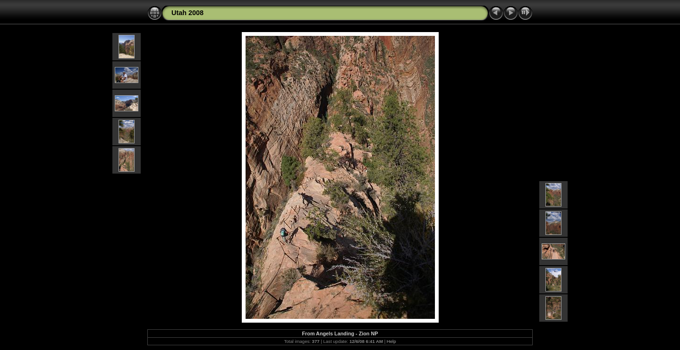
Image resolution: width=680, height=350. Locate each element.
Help (391, 341)
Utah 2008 (187, 13)
